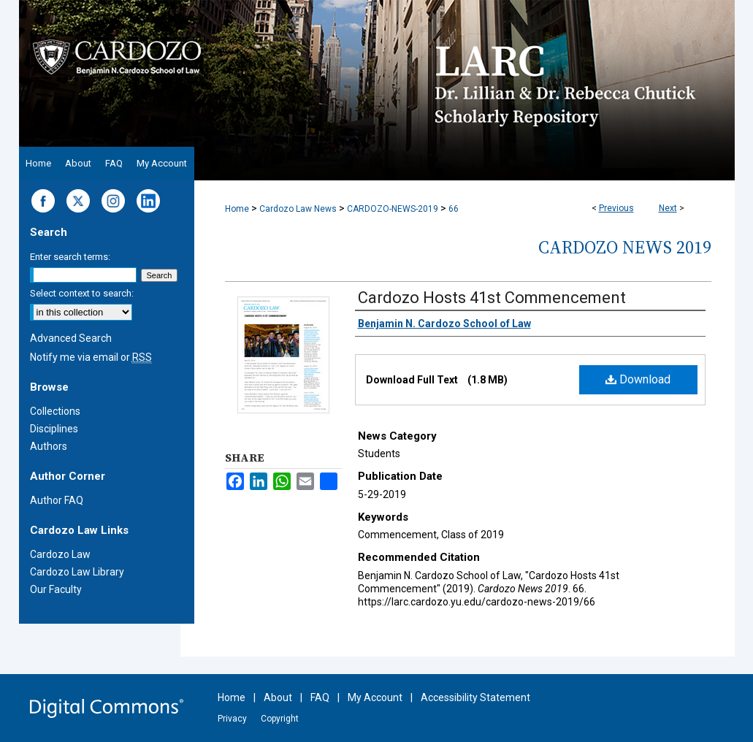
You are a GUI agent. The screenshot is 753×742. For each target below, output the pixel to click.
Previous (616, 208)
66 (453, 209)
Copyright (280, 719)
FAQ (319, 697)
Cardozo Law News (298, 209)
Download (637, 379)
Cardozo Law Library (77, 572)
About (278, 697)
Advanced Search (71, 338)
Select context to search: (82, 293)
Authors (48, 446)
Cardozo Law (60, 554)
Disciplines (54, 429)
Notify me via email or (91, 357)
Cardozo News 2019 (624, 247)
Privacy (232, 719)
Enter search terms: (70, 256)
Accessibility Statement (475, 697)
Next (668, 208)
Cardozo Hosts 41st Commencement (492, 297)
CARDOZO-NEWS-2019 (392, 209)
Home (237, 209)
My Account (375, 697)
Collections (55, 411)
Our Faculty (56, 589)
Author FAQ (56, 500)
